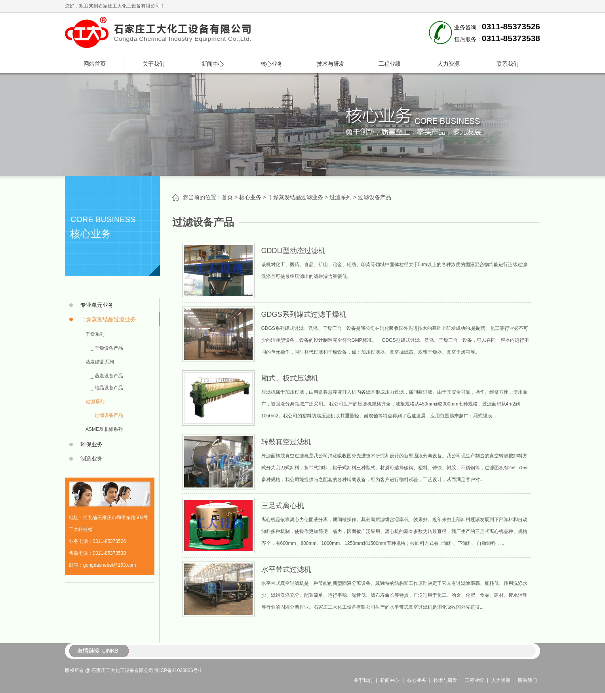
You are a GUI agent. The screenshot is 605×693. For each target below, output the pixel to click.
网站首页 (95, 64)
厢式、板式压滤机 (289, 378)
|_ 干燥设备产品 (106, 348)
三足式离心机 (282, 506)
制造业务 (91, 458)
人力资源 (449, 64)
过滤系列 (95, 401)
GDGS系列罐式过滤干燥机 (303, 314)
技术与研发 (330, 64)
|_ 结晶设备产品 (106, 387)
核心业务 (272, 64)
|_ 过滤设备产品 (106, 415)
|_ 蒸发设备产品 (106, 376)
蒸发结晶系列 (100, 362)
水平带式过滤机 (286, 569)
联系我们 (508, 64)
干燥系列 (95, 334)
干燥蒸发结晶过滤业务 (108, 319)
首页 (227, 197)
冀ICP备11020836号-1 (178, 670)
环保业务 (91, 444)
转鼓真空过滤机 (286, 442)
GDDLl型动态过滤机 (293, 251)
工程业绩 (390, 64)
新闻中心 (213, 64)
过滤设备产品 (374, 197)
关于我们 (154, 64)
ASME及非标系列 (104, 429)
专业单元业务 (97, 305)
